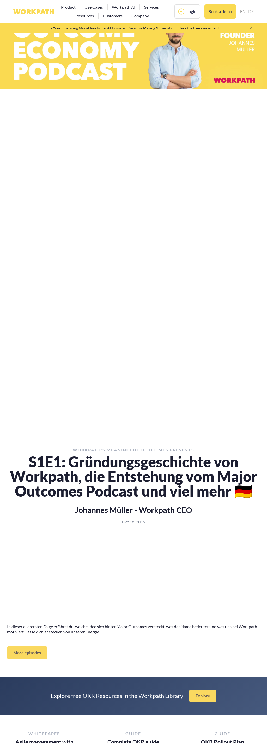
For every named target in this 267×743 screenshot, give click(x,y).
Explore (203, 695)
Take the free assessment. (199, 28)
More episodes (27, 652)
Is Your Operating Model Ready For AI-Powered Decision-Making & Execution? (113, 28)
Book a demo (220, 11)
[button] (68, 7)
